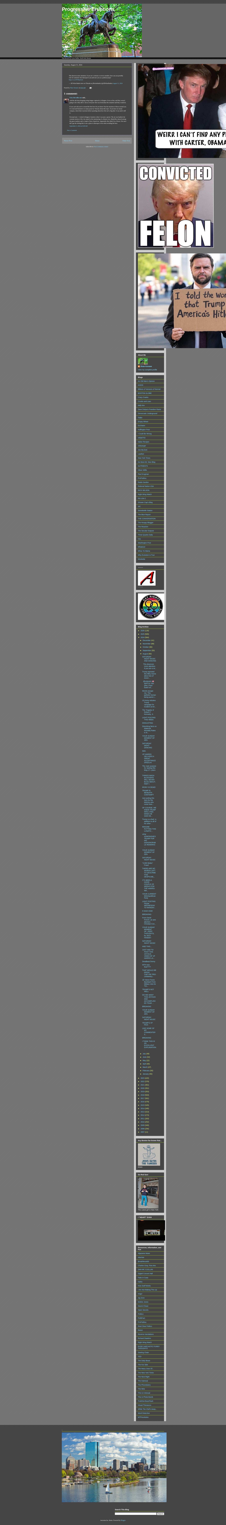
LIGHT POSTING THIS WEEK (149, 719)
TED (139, 1357)
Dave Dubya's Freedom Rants (149, 409)
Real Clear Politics (145, 1326)
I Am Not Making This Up (147, 1290)
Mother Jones (143, 1302)
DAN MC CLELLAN (145, 1269)
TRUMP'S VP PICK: (147, 1024)
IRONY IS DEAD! (149, 787)
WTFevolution (143, 1417)
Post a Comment (72, 130)
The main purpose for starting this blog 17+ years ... (149, 769)
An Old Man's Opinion (146, 381)
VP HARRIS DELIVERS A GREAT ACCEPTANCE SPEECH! (149, 758)
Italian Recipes (143, 442)
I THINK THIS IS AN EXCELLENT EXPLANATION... (149, 1045)
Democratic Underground (147, 413)
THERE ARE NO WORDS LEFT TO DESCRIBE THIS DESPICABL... (149, 873)
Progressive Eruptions (88, 9)
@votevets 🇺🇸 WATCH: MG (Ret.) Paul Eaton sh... (148, 684)
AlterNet (141, 1257)
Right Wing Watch (145, 494)
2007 (143, 1132)
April (145, 1064)
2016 (143, 1102)
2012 (143, 1115)
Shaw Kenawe (146, 366)
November (147, 644)
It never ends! (147, 911)
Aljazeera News (144, 1253)
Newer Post (68, 141)
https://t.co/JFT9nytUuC (76, 80)
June (145, 1057)
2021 (143, 1085)
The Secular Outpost (146, 531)
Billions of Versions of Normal (149, 389)
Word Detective (144, 1413)
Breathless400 (143, 1261)
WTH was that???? (146, 966)
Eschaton (141, 426)
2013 (143, 1112)
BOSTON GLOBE (145, 393)
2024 (143, 637)
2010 (143, 1122)
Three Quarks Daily (145, 535)
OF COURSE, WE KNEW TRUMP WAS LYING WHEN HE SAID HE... (149, 812)
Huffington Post (144, 430)
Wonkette (141, 559)
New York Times (144, 458)
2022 (143, 1081)
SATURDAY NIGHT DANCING (147, 745)
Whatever (141, 547)
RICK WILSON (143, 490)
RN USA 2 (142, 498)
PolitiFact (141, 1318)
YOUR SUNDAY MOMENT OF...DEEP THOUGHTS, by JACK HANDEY (148, 932)
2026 (143, 631)
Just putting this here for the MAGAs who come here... (148, 801)
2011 (143, 1119)
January (146, 1074)
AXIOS (140, 385)
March (145, 1067)
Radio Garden (143, 482)
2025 (143, 634)
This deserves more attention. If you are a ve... (149, 666)
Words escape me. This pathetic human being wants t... (149, 694)
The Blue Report (144, 515)
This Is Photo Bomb (145, 1397)
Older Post (126, 141)
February (146, 1071)
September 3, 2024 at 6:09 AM (78, 126)
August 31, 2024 (117, 83)
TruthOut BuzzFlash (145, 1401)
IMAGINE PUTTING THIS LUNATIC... (149, 829)
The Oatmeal (143, 1381)
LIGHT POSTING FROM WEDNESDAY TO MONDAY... (149, 904)
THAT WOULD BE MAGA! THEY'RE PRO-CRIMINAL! (149, 973)
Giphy (140, 1282)
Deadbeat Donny (148, 961)
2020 (143, 1088)
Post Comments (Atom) (101, 146)
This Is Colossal (144, 1393)
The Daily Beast (144, 1361)
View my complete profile (147, 370)
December (147, 640)
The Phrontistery (144, 1385)
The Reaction (143, 527)
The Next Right (143, 1377)
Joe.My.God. (143, 450)
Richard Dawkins (144, 1338)
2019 (143, 1092)
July (144, 1054)
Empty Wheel (143, 422)
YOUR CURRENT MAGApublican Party (149, 896)
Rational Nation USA (146, 486)
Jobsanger (142, 446)
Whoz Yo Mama (144, 551)
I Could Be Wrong (144, 434)
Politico (140, 1314)
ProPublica (142, 478)
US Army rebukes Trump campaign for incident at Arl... (149, 703)
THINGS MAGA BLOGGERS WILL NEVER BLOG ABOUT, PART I (149, 780)
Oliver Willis (142, 470)
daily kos (141, 405)
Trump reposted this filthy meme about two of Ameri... (149, 675)
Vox (139, 539)
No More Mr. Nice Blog (146, 462)
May (144, 1060)
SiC (139, 506)
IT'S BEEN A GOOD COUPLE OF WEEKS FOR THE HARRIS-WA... (148, 885)
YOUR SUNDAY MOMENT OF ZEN (148, 738)
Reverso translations (146, 1334)
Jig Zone (141, 1298)
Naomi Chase (143, 1306)
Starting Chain (143, 1352)
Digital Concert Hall (145, 1274)
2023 (143, 1078)
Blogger (123, 1520)
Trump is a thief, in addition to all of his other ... (149, 821)
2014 (143, 1108)
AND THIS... (147, 946)
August (145, 654)
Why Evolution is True (146, 555)
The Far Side (143, 1365)
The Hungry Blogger (145, 523)
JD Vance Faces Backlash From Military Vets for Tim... (149, 983)
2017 (143, 1098)
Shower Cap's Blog (145, 502)
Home (97, 141)
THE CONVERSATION (147, 519)
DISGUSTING (147, 723)
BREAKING (146, 1006)
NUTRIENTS (143, 466)
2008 (143, 1129)
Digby (140, 418)
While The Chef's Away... (147, 1409)
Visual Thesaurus (144, 1405)
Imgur (140, 1294)
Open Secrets (143, 1310)
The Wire (141, 1389)
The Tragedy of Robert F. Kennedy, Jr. (148, 712)
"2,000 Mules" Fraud (147, 864)
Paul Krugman (143, 474)
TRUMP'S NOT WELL (148, 990)
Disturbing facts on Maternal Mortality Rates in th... (149, 729)
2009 (143, 1125)
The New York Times (146, 1373)
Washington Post (144, 543)
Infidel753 (141, 438)
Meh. (144, 751)
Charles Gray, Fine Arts (147, 1266)
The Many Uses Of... (146, 1369)
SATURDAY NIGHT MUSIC (148, 859)
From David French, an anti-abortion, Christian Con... (149, 921)
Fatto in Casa (143, 1278)
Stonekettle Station (145, 510)
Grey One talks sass (75, 98)
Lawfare (141, 454)
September (147, 650)
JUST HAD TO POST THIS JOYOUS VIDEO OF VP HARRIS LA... (148, 954)
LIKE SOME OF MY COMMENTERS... (148, 1031)
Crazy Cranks (143, 397)
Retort (140, 1330)
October (146, 647)
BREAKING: (147, 914)
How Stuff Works (144, 1286)
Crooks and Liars (144, 401)
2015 (143, 1105)
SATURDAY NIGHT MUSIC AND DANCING (149, 659)
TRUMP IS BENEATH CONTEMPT (148, 793)
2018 (143, 1095)
